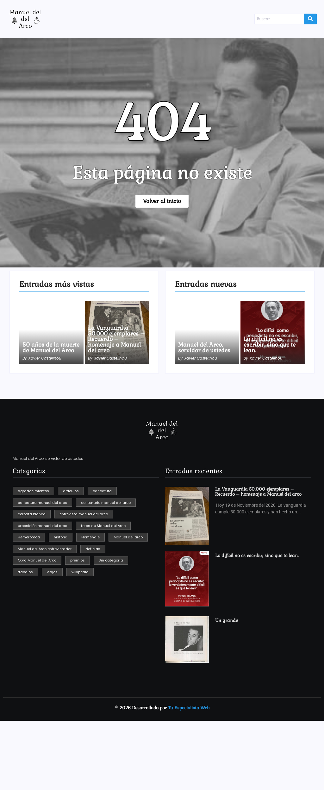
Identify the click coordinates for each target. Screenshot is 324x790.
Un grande (226, 620)
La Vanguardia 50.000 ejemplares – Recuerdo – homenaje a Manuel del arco (117, 339)
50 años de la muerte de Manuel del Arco (47, 344)
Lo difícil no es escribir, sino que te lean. (270, 344)
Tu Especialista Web (188, 708)
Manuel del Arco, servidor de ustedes (205, 347)
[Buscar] (279, 19)
